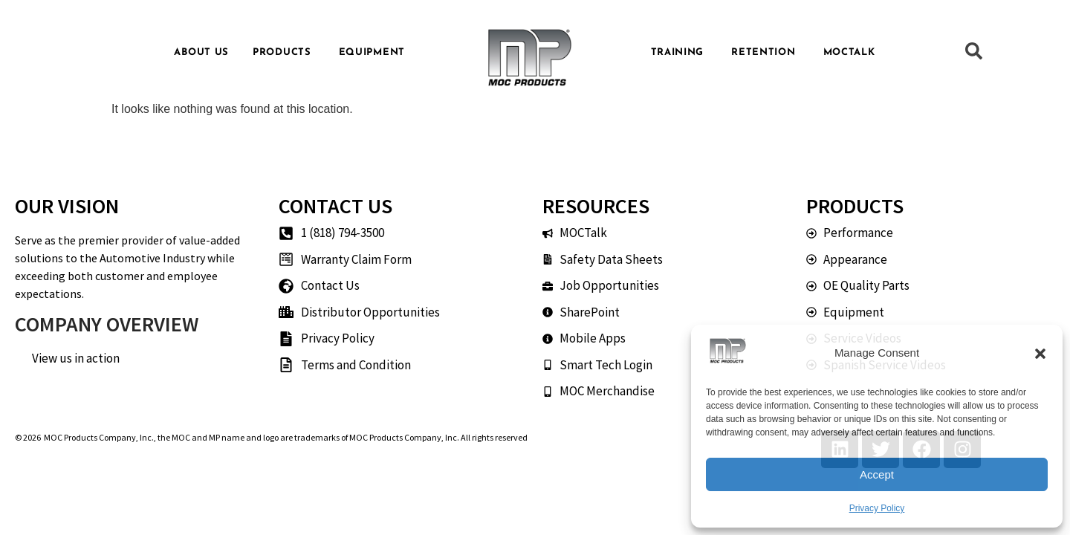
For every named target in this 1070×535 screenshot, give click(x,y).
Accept (877, 474)
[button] (1040, 353)
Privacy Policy (877, 508)
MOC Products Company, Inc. (99, 437)
